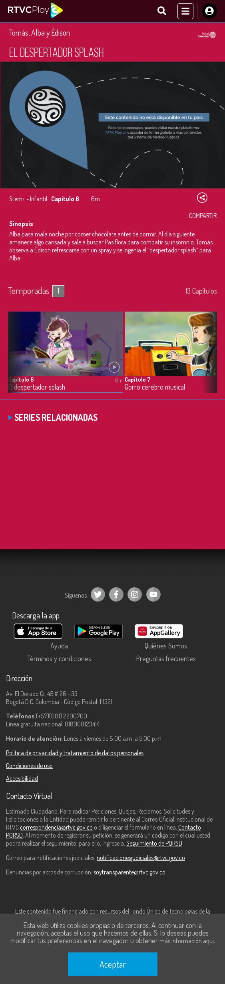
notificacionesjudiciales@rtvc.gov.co (141, 858)
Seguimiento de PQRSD (154, 843)
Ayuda (59, 645)
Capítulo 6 (21, 379)
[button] (207, 358)
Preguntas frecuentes (166, 658)
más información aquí (186, 941)
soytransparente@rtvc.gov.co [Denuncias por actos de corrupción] (129, 872)
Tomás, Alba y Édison (39, 32)
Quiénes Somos (166, 645)
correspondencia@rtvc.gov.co (56, 827)
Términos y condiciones (59, 658)
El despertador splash (36, 387)
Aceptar (113, 964)
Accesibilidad (22, 778)
